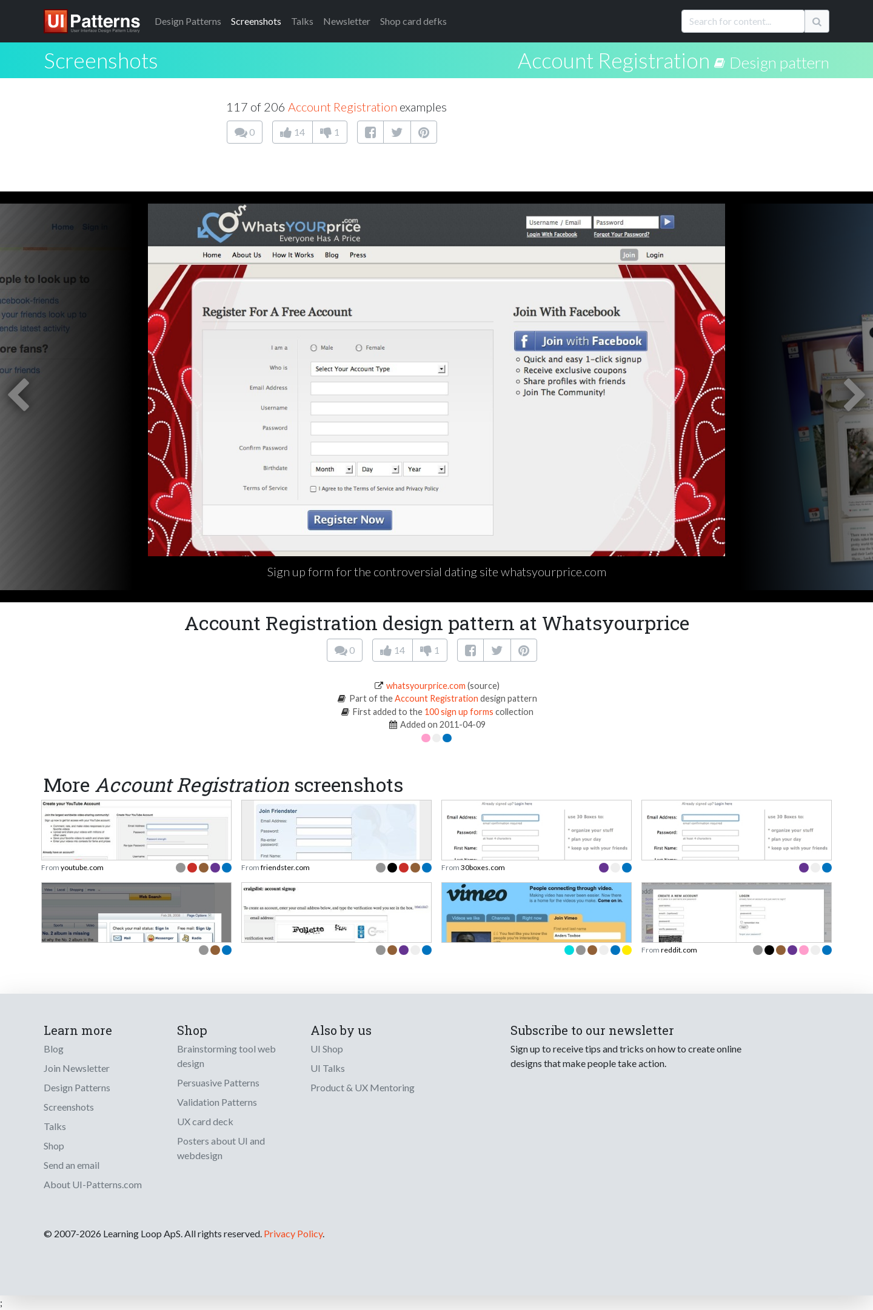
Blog (54, 1048)
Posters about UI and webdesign (221, 1148)
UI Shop (326, 1048)
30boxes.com (483, 867)
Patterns (188, 21)
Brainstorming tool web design (226, 1056)
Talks (302, 21)
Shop (54, 1145)
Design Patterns (77, 1087)
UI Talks (327, 1068)
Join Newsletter (77, 1068)
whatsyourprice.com (426, 685)
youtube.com (82, 867)
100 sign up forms (458, 712)
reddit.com (679, 949)
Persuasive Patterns (218, 1082)
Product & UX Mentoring (362, 1087)
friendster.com (285, 867)
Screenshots (256, 21)
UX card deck (205, 1121)
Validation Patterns (217, 1102)
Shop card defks (413, 21)
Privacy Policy (293, 1233)
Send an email (71, 1165)
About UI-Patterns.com (93, 1184)
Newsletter (346, 21)
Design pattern (779, 62)
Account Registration (614, 60)
